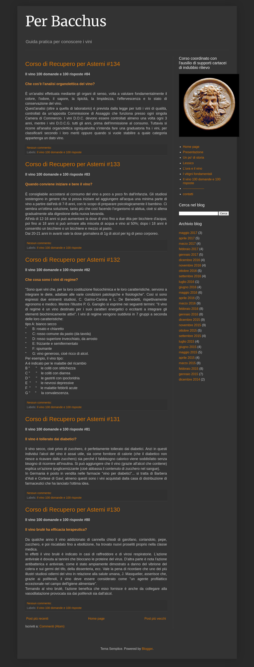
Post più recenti (37, 618)
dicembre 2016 (189, 260)
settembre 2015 (190, 336)
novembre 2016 (190, 265)
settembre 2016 (190, 276)
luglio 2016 (186, 281)
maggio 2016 (188, 292)
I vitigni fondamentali (197, 174)
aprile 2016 (187, 298)
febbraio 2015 (189, 368)
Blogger (147, 648)
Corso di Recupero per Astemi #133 (72, 164)
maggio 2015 (188, 352)
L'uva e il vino (192, 168)
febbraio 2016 (189, 308)
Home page (96, 618)
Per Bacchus (66, 21)
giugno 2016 (188, 287)
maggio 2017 (188, 233)
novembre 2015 (190, 325)
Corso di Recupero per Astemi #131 (72, 419)
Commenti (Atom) (52, 626)
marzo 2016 (187, 303)
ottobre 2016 (188, 270)
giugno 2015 (188, 347)
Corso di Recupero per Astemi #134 (72, 64)
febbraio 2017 (189, 249)
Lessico (188, 163)
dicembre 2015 (189, 319)
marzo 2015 (187, 363)
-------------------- (193, 188)
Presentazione (193, 152)
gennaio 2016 (188, 314)
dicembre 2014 (189, 379)
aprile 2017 (187, 238)
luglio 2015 (186, 341)
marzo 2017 (187, 243)
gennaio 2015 (188, 374)
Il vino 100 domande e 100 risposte (59, 152)
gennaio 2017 (188, 254)
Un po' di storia (193, 157)
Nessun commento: (39, 147)
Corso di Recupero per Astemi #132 (72, 259)
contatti (188, 194)
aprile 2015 (187, 357)
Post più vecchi (155, 618)
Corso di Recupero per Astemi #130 (72, 509)
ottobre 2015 (188, 330)
